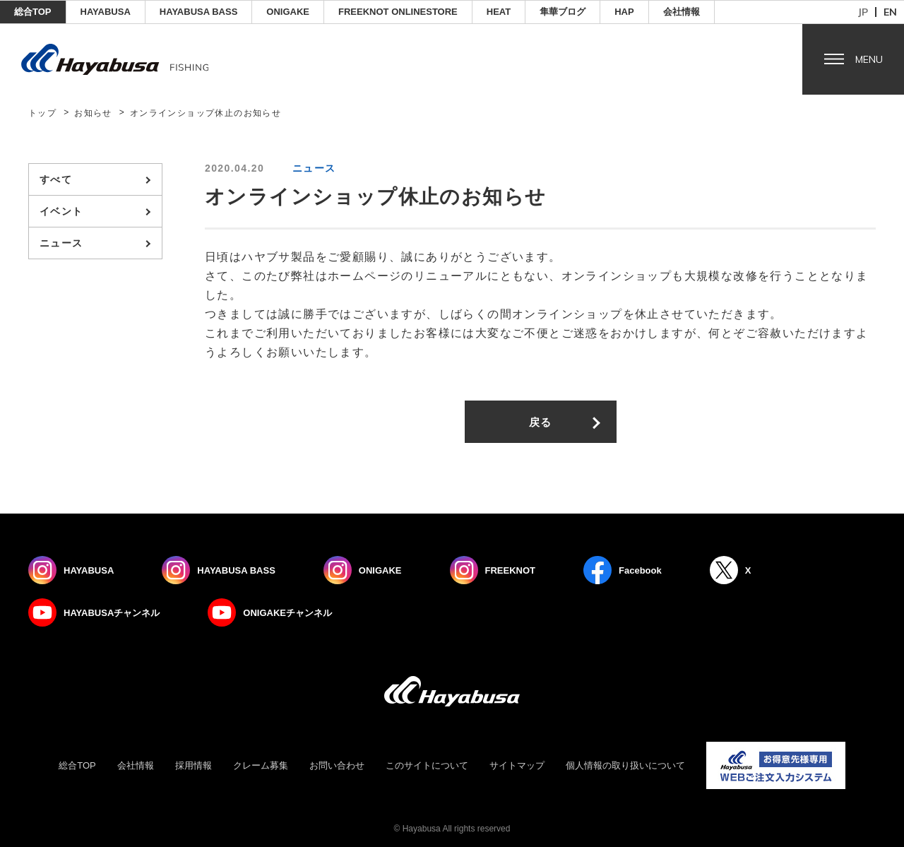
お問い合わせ (336, 765)
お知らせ (93, 113)
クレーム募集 (260, 765)
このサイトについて (427, 765)
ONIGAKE (287, 11)
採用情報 (193, 765)
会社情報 (681, 11)
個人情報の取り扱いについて (625, 765)
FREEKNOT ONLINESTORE (398, 11)
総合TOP (33, 11)
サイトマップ (517, 765)
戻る (540, 422)
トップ (42, 113)
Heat (499, 11)
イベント (61, 211)
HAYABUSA (106, 11)
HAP (624, 11)
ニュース (61, 243)
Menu (869, 59)
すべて (56, 179)
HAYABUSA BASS (199, 11)
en (890, 12)
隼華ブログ (562, 11)
